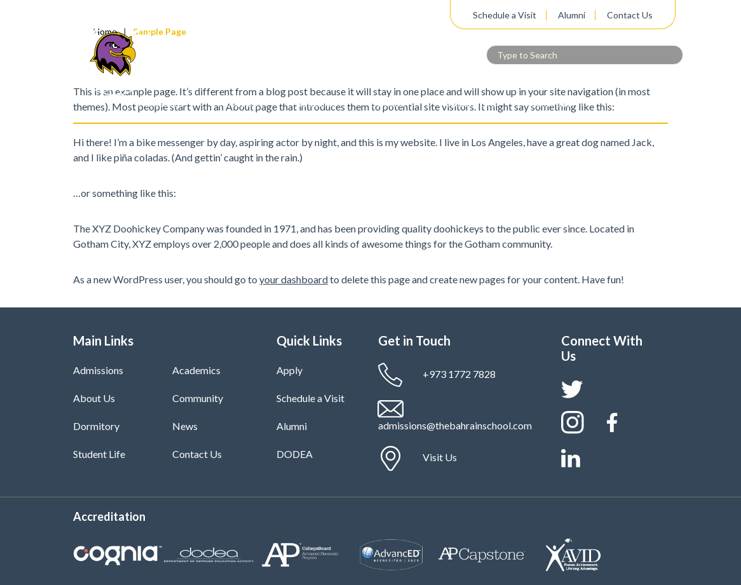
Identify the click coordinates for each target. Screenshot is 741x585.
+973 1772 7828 (437, 375)
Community (553, 103)
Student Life (470, 103)
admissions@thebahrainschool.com (455, 415)
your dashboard (293, 279)
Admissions (161, 103)
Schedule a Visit (504, 15)
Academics (314, 103)
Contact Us (630, 15)
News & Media (639, 103)
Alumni (571, 15)
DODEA (294, 454)
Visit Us (417, 458)
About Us (238, 103)
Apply (289, 370)
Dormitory (390, 103)
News (185, 426)
